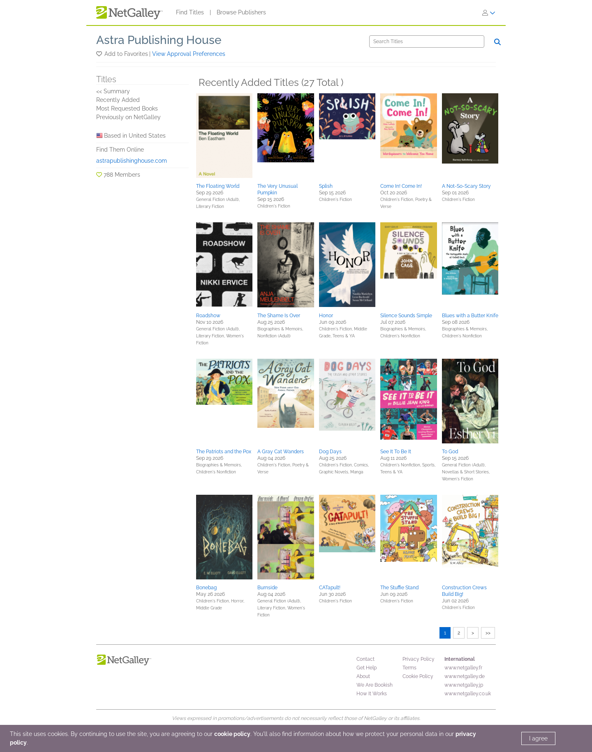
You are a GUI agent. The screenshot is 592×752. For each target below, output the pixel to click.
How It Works (371, 694)
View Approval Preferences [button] (188, 54)
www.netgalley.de (464, 676)
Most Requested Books (127, 108)
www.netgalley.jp (463, 685)
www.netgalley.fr (463, 668)
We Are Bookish (374, 685)
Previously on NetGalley (128, 117)
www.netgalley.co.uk (467, 694)
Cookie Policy (417, 676)
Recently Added (118, 100)
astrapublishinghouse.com (131, 160)
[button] (99, 54)
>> (488, 633)
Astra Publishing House (159, 40)
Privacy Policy (418, 659)
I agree (538, 738)
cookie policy (232, 734)
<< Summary (113, 91)
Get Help (366, 668)
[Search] (426, 41)
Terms (409, 668)
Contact (365, 659)
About (363, 676)
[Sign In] (489, 12)
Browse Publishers (241, 12)
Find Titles (190, 12)
